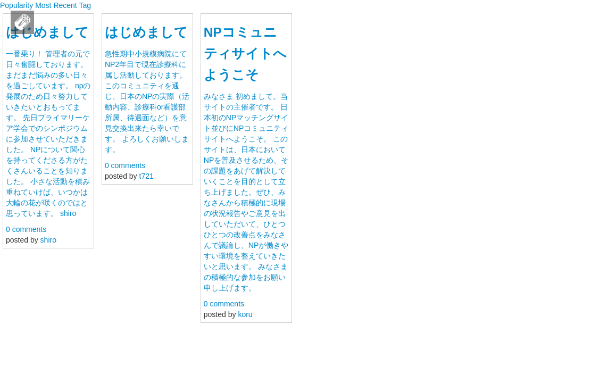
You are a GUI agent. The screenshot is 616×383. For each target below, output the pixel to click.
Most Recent (56, 5)
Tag (85, 5)
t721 (146, 176)
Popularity (16, 5)
